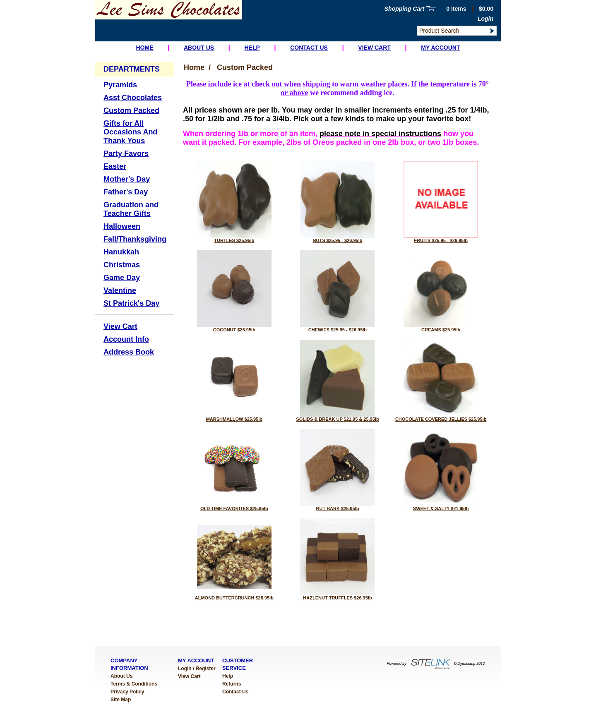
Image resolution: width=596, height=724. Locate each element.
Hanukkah (121, 252)
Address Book (128, 352)
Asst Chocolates (132, 97)
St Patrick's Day (131, 303)
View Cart (374, 47)
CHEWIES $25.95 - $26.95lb (337, 329)
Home (145, 47)
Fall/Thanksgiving (134, 239)
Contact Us (309, 47)
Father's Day (125, 192)
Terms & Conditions (134, 684)
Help (252, 47)
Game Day (121, 277)
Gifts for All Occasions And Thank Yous (130, 132)
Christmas (121, 265)
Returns (231, 684)
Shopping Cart (404, 8)
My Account (440, 47)
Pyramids (120, 85)
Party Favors (126, 153)
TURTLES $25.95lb (234, 240)
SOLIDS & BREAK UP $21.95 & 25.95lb (337, 419)
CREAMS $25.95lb (440, 329)
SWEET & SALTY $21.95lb (441, 508)
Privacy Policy (127, 692)
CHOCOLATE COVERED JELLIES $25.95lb (440, 419)
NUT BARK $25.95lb (337, 508)
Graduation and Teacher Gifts (131, 209)
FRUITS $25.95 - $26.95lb (441, 240)
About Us (199, 47)
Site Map (121, 699)
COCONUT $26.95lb (234, 329)
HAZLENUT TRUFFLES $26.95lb (337, 597)
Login (485, 18)
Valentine (119, 290)
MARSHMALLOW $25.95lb (234, 419)
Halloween (121, 226)
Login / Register (197, 668)
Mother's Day (126, 179)
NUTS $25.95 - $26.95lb (338, 240)
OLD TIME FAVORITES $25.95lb (234, 508)
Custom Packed (131, 110)
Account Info (126, 339)
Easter (114, 166)
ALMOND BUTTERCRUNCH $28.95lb (234, 597)
